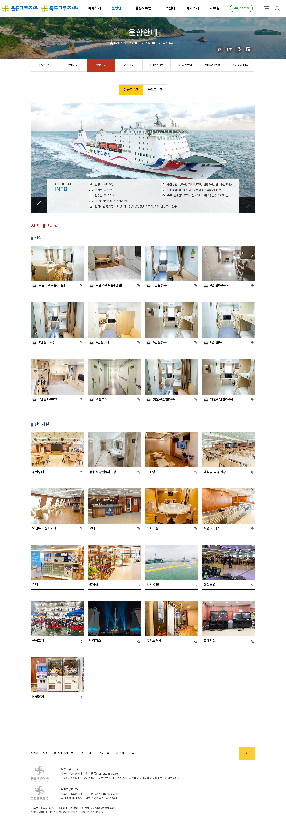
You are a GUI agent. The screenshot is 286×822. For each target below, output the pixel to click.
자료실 (214, 8)
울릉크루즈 (169, 43)
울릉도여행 (143, 8)
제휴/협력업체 (241, 8)
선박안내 (151, 43)
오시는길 (103, 753)
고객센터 (168, 8)
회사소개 (192, 8)
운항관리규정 (39, 753)
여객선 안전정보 (63, 753)
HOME (118, 43)
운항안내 (118, 8)
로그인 (136, 753)
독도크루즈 (155, 89)
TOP (247, 753)
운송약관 (85, 753)
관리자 (120, 753)
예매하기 (94, 8)
